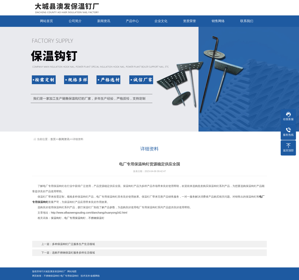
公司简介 (75, 21)
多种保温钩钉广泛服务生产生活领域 (73, 244)
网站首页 (46, 21)
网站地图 (71, 271)
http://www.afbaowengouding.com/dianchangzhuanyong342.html (89, 212)
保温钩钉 (56, 217)
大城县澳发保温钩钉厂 (55, 271)
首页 (53, 139)
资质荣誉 (189, 21)
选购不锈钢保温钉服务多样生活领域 (73, 252)
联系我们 (246, 21)
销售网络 (218, 21)
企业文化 (160, 21)
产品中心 (132, 21)
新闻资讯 (103, 21)
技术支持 (85, 275)
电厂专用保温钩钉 (75, 217)
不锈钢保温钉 (96, 217)
